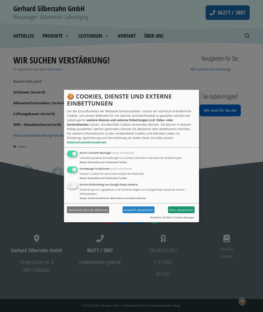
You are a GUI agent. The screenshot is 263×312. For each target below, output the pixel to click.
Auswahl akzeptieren (138, 210)
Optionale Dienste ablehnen (88, 210)
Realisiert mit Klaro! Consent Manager (172, 217)
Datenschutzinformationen (86, 142)
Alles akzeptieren (181, 210)
